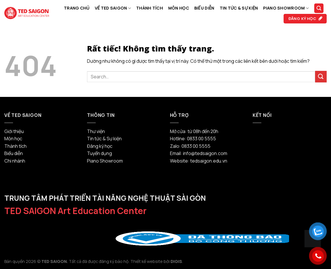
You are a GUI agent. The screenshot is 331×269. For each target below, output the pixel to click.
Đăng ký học (99, 146)
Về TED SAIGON (113, 8)
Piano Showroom (286, 8)
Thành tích (149, 8)
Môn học (178, 8)
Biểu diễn (204, 8)
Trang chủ (77, 8)
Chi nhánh (14, 161)
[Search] (318, 8)
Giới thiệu (14, 131)
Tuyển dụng (99, 153)
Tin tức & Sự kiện (239, 8)
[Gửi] (321, 76)
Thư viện (96, 131)
